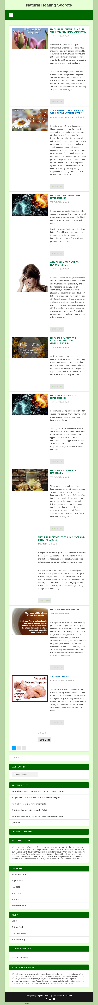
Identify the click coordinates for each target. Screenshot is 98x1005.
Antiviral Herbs (59, 676)
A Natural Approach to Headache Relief (64, 263)
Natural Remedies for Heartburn (63, 472)
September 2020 (19, 874)
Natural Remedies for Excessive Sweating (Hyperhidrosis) (63, 341)
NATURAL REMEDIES (57, 117)
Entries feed (17, 927)
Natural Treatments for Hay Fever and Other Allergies (61, 538)
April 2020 (16, 893)
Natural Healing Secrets (14, 1003)
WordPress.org (18, 939)
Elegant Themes (43, 995)
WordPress (67, 995)
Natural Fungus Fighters (65, 609)
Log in (14, 921)
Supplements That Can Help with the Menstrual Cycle (66, 112)
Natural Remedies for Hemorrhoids (63, 396)
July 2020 (16, 887)
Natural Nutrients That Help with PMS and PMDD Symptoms (68, 30)
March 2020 (17, 899)
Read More (57, 101)
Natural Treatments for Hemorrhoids (65, 196)
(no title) (16, 822)
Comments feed (19, 933)
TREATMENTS (55, 36)
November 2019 (19, 905)
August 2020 (17, 881)
